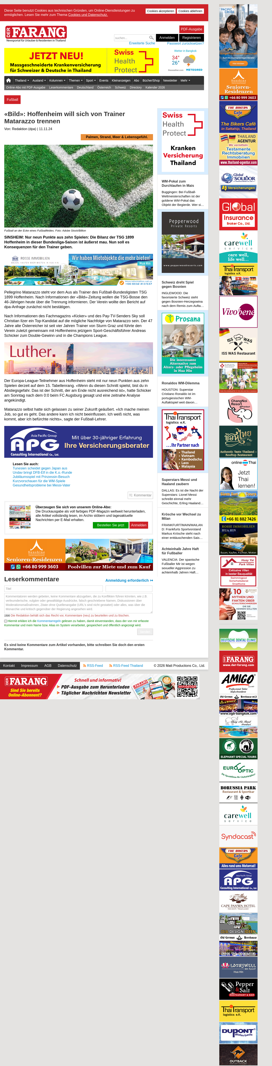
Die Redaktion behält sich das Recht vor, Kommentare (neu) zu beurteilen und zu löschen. (70, 615)
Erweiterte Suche (142, 43)
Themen (75, 80)
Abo (136, 80)
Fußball (12, 99)
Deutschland (85, 87)
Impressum (29, 665)
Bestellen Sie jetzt (110, 525)
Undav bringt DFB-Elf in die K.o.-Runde (42, 472)
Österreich (104, 87)
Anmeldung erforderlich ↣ (129, 580)
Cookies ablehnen (190, 11)
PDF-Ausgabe (192, 29)
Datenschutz (67, 665)
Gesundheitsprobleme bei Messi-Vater (41, 485)
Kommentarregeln (49, 621)
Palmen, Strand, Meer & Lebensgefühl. (117, 137)
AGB (47, 665)
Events (103, 80)
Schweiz (120, 87)
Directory (136, 87)
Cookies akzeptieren (160, 11)
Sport (91, 80)
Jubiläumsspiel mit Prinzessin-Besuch (41, 477)
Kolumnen (57, 80)
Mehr (185, 80)
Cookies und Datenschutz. (88, 15)
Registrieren (191, 37)
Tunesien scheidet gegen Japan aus (40, 468)
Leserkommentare (61, 87)
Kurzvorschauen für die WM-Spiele (39, 481)
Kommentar (143, 495)
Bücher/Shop (151, 80)
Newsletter (170, 80)
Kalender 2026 (155, 87)
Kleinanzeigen (121, 80)
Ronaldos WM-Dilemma (181, 383)
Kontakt (9, 665)
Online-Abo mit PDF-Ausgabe (25, 87)
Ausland (39, 80)
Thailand (22, 80)
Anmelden (167, 37)
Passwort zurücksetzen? (185, 43)
